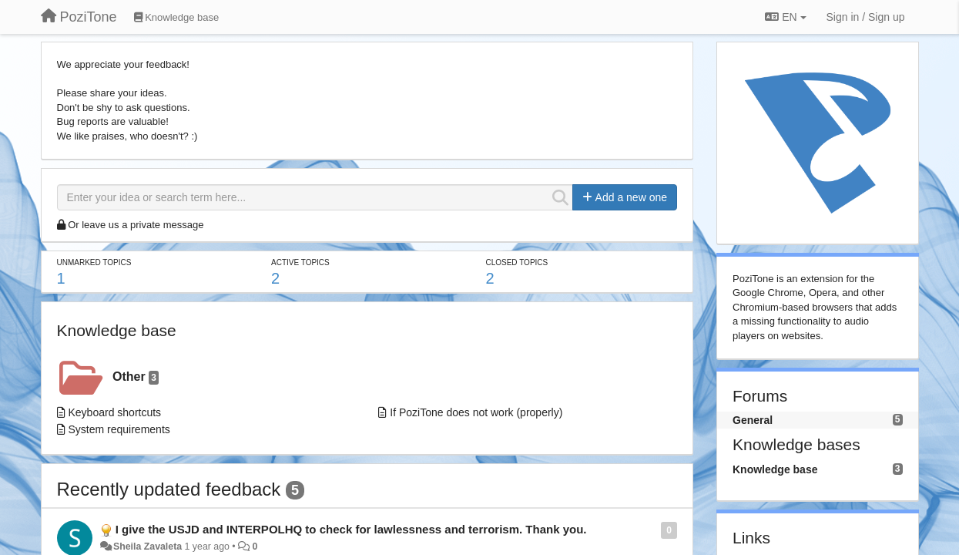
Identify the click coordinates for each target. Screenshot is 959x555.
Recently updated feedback (169, 489)
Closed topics (516, 262)
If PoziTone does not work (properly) (476, 412)
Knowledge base (116, 330)
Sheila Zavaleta (147, 546)
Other (135, 377)
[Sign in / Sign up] (865, 17)
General (753, 420)
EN (785, 17)
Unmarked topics (94, 262)
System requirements (119, 429)
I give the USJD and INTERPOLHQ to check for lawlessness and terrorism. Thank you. (351, 529)
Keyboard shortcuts (115, 412)
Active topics (300, 262)
